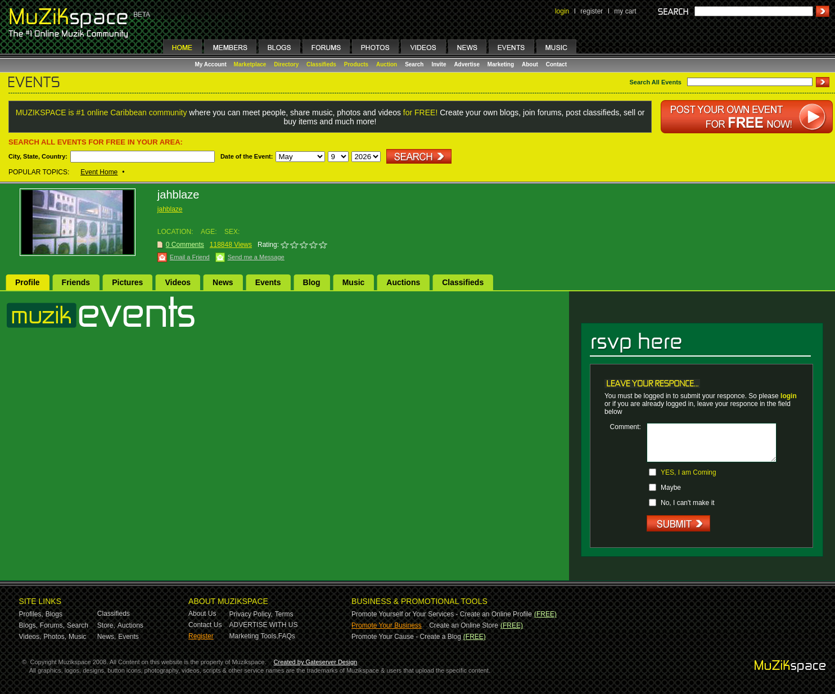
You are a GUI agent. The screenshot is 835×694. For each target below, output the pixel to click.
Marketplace (250, 64)
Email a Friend (190, 257)
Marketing (501, 64)
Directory (286, 64)
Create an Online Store (463, 625)
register (591, 11)
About (530, 64)
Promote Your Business (386, 625)
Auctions (403, 282)
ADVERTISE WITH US (263, 625)
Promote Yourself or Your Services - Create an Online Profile (441, 614)
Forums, (52, 625)
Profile (27, 282)
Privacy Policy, (251, 614)
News (223, 282)
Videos (178, 282)
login (562, 11)
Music (353, 282)
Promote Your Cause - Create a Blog (406, 637)
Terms (284, 614)
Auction (386, 64)
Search (414, 64)
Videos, (30, 637)
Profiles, (31, 614)
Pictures (127, 282)
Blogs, (28, 625)
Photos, (54, 637)
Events (268, 282)
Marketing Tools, (253, 636)
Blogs (54, 614)
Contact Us (205, 625)
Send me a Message (256, 257)
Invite (438, 64)
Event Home (99, 172)
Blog (312, 282)
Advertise (467, 64)
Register (201, 636)
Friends (76, 282)
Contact (556, 64)
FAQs (286, 636)
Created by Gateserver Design (316, 662)
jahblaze (170, 209)
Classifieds (321, 64)
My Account (211, 64)
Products (356, 64)
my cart (625, 11)
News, (106, 637)
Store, (106, 625)
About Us (202, 614)
